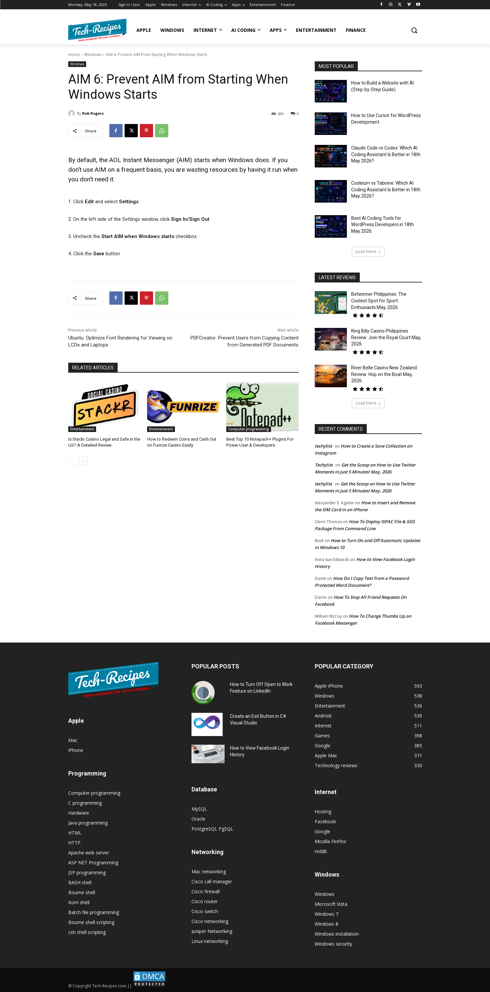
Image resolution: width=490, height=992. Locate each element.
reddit (321, 851)
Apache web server (88, 852)
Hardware (78, 813)
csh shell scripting (87, 932)
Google (322, 831)
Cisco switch (204, 911)
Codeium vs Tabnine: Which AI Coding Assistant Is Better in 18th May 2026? (385, 189)
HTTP (74, 842)
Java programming (88, 823)
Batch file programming (93, 912)
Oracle (198, 819)
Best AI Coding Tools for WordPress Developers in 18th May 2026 (382, 225)
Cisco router (204, 901)
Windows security (333, 944)
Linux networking (209, 941)
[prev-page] (72, 461)
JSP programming (87, 872)
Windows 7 (326, 914)
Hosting (323, 811)
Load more (368, 251)
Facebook (325, 821)
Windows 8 (326, 924)
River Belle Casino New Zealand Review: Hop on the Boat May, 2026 (384, 374)
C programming (85, 803)
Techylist (324, 465)
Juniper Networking (211, 931)
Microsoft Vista (331, 904)
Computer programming (248, 429)
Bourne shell (81, 892)
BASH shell (79, 882)
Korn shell (78, 902)
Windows (92, 54)
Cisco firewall (205, 891)
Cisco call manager (211, 881)
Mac (73, 740)
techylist (323, 446)
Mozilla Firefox (330, 841)
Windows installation (337, 934)
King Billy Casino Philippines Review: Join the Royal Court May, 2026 (386, 337)
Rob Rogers (93, 113)
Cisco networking (209, 921)
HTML (75, 833)
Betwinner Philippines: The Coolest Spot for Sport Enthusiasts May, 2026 (379, 300)
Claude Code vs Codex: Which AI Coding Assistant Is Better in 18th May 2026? (385, 154)
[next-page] (83, 461)
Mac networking (208, 871)
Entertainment (82, 429)
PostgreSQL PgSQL (212, 829)
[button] (414, 30)
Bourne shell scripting (91, 922)
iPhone (75, 750)
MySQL (199, 809)
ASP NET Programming (93, 862)
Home (74, 54)
